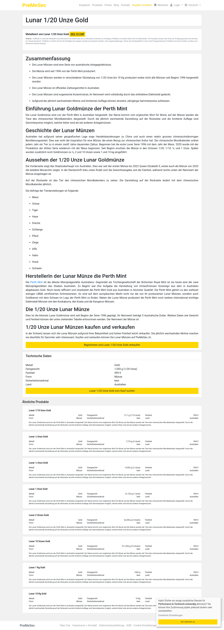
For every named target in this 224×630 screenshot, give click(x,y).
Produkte (97, 5)
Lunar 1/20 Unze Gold (57, 20)
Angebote (84, 5)
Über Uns (65, 625)
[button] (176, 5)
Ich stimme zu (188, 621)
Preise (108, 5)
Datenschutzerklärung (111, 625)
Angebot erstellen (142, 5)
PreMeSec (34, 5)
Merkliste (161, 5)
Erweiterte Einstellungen (170, 615)
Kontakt (125, 5)
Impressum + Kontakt (84, 625)
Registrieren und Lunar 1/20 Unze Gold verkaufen (112, 344)
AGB (128, 625)
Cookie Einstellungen (145, 625)
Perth (33, 282)
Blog (116, 5)
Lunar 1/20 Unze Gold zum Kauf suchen (112, 390)
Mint (40, 282)
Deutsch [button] (192, 5)
